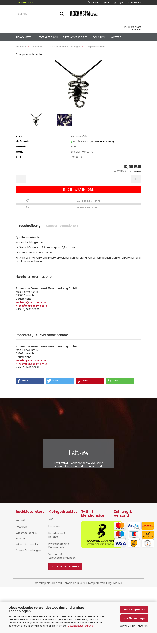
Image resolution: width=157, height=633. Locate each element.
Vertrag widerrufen (65, 566)
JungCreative (114, 583)
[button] (106, 2)
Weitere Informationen (134, 625)
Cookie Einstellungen (28, 550)
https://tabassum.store (31, 305)
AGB (50, 519)
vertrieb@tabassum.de (31, 302)
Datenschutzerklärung (80, 625)
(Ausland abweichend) (102, 141)
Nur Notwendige (134, 618)
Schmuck (99, 37)
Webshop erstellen (46, 583)
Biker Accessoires (75, 37)
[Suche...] (61, 14)
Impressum (55, 526)
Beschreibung (29, 225)
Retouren (21, 526)
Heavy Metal (24, 37)
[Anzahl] (78, 179)
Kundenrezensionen (62, 225)
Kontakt (20, 520)
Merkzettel (134, 2)
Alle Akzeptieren (134, 609)
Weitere (116, 37)
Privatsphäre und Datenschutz (58, 545)
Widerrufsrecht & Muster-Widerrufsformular (27, 538)
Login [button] (118, 2)
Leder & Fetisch (48, 37)
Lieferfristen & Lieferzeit (57, 535)
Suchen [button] (93, 2)
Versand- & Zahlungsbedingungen (62, 556)
